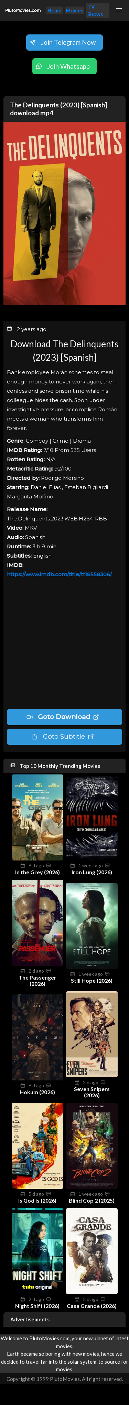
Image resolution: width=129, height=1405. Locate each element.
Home (54, 10)
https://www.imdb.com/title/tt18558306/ (59, 574)
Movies (74, 10)
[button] (119, 10)
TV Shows (95, 10)
